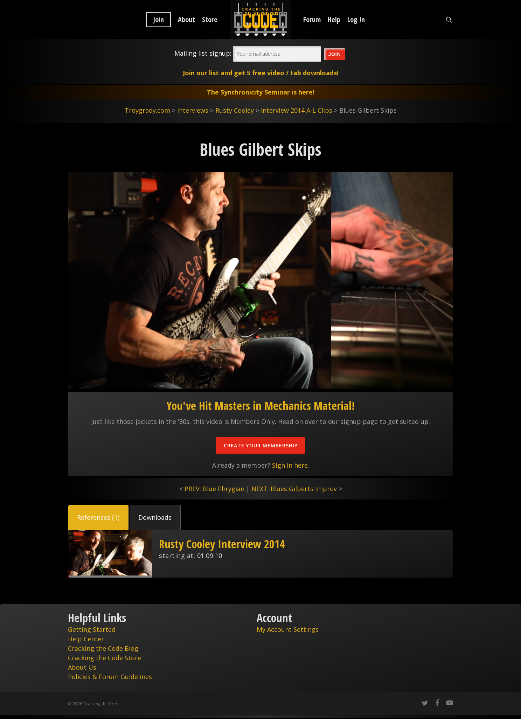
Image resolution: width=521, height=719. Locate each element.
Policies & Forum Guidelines (110, 676)
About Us (82, 667)
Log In (356, 19)
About (186, 19)
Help (334, 19)
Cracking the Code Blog (103, 648)
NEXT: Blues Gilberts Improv (294, 488)
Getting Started (92, 629)
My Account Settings (288, 629)
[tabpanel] (260, 554)
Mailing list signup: (202, 53)
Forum (312, 19)
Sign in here (290, 465)
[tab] (98, 517)
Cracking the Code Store (104, 658)
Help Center (86, 639)
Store (209, 19)
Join (158, 19)
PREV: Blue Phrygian (214, 488)
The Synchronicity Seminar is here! (260, 92)
